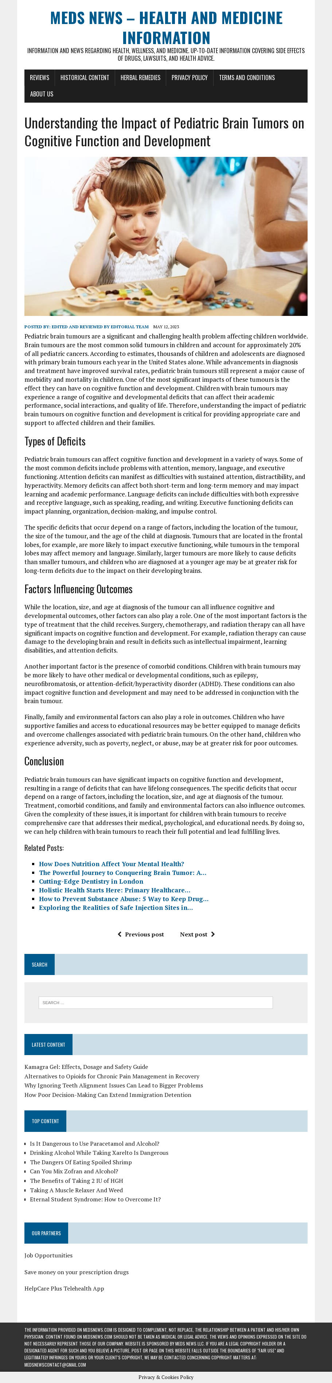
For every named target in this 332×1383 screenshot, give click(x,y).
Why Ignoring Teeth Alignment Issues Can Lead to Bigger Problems (113, 1085)
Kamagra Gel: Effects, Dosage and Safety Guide (86, 1067)
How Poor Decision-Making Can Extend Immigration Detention (107, 1095)
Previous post (140, 934)
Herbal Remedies (140, 77)
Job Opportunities (48, 1255)
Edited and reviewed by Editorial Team (100, 326)
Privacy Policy (190, 77)
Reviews (39, 77)
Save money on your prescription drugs (76, 1272)
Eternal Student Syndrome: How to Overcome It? (95, 1199)
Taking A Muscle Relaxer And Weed (76, 1190)
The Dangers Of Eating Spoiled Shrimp (81, 1162)
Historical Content (84, 77)
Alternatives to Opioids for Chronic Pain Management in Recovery (111, 1076)
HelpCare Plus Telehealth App (64, 1288)
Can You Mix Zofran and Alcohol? (74, 1171)
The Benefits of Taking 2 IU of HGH (76, 1181)
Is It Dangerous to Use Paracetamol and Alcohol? (94, 1144)
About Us (41, 94)
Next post (197, 934)
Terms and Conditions (247, 77)
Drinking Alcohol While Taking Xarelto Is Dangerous (99, 1153)
